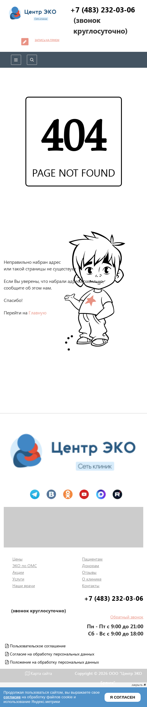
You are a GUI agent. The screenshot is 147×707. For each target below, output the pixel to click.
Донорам (90, 565)
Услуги (18, 579)
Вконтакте (51, 495)
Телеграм (35, 495)
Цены (17, 559)
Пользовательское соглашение (35, 646)
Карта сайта (38, 673)
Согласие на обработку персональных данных (49, 654)
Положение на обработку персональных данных (52, 662)
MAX (101, 495)
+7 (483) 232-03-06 (102, 9)
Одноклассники (68, 495)
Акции (18, 572)
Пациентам (92, 559)
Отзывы (89, 572)
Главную (37, 312)
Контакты (90, 585)
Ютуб (84, 495)
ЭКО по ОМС (24, 565)
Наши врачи (23, 585)
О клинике (91, 579)
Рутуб (117, 495)
